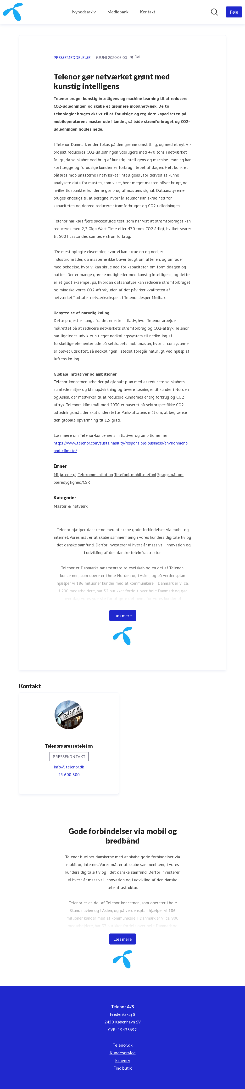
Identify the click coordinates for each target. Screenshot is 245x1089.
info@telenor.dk (69, 767)
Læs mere (122, 615)
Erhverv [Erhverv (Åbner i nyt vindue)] (122, 1060)
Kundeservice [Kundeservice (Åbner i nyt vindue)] (123, 1052)
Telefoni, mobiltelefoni (135, 474)
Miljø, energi (65, 474)
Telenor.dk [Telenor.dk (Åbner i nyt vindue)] (123, 1045)
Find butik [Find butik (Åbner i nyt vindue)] (122, 1068)
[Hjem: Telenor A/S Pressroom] (13, 12)
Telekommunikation (95, 474)
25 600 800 (69, 774)
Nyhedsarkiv (84, 11)
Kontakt (147, 11)
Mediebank (117, 11)
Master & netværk (71, 506)
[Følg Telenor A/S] (234, 11)
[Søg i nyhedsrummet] (214, 12)
